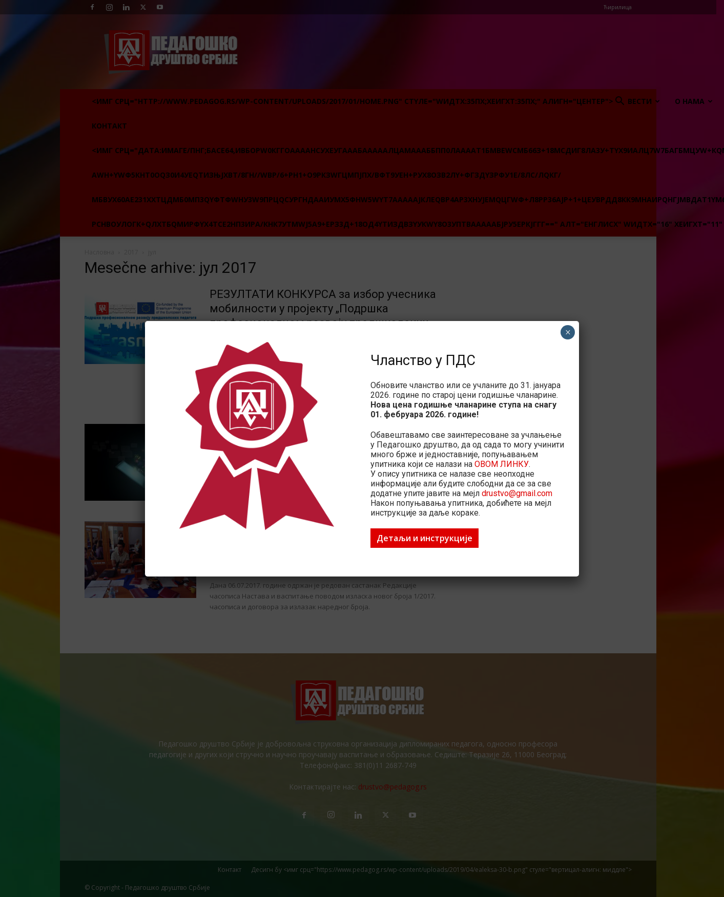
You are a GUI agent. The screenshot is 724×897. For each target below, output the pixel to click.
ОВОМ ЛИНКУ (501, 464)
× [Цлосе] (568, 332)
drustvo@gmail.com (517, 493)
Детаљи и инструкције (424, 538)
